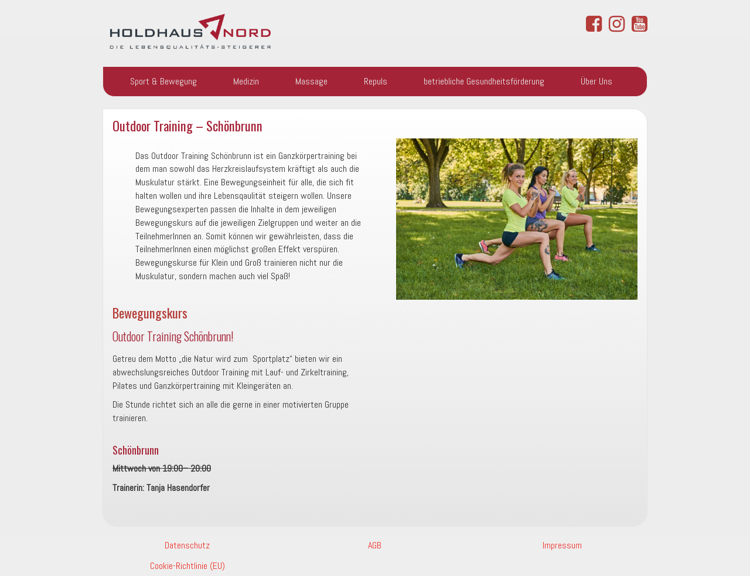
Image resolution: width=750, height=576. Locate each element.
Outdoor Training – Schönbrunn (187, 125)
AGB (374, 545)
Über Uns (596, 81)
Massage (311, 81)
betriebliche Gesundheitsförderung (484, 81)
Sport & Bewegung (163, 81)
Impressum (562, 545)
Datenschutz (187, 545)
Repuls (375, 81)
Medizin (246, 81)
